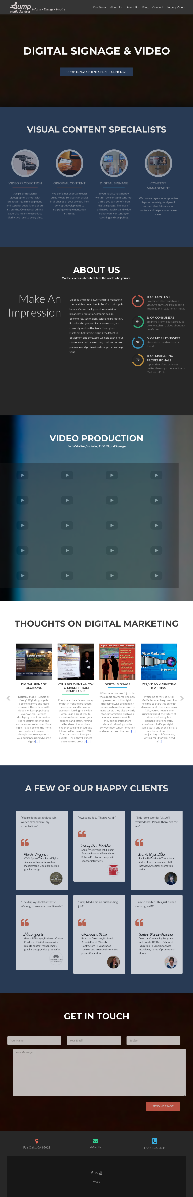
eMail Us (95, 1147)
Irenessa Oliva (102, 935)
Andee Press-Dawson (164, 935)
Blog (145, 7)
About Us (116, 7)
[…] (37, 741)
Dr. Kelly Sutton (160, 855)
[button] (8, 698)
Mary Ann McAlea (104, 846)
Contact (157, 7)
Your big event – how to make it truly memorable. (75, 688)
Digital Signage (117, 684)
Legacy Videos (176, 7)
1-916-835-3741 (154, 1147)
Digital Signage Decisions (34, 686)
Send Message (154, 1106)
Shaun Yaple (42, 935)
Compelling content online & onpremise (96, 71)
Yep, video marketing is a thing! (159, 686)
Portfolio (132, 7)
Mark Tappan (44, 855)
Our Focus (99, 7)
